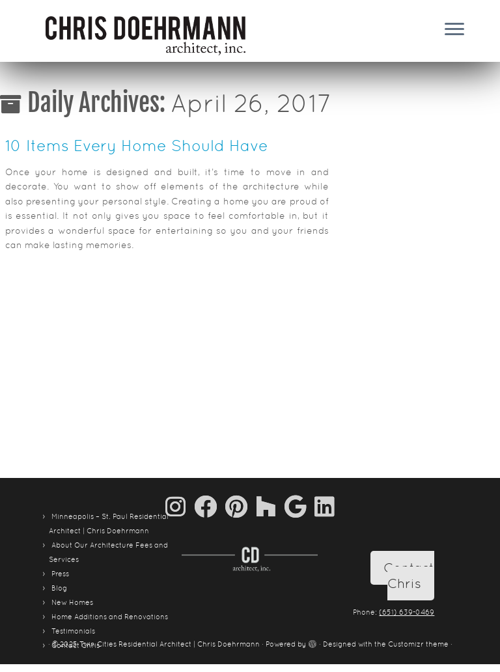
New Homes (72, 602)
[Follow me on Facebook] (209, 506)
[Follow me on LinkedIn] (324, 506)
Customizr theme (418, 644)
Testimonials (73, 631)
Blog (59, 588)
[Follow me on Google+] (299, 506)
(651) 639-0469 (406, 612)
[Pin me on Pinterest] (240, 506)
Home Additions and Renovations (109, 617)
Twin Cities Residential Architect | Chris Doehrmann (169, 644)
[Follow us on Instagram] (179, 506)
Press (60, 574)
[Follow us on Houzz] (270, 506)
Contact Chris (408, 576)
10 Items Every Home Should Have (136, 145)
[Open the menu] (454, 30)
